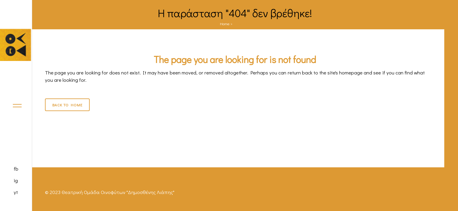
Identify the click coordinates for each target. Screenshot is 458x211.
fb (16, 168)
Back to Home (67, 104)
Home (225, 23)
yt (16, 192)
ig (16, 180)
